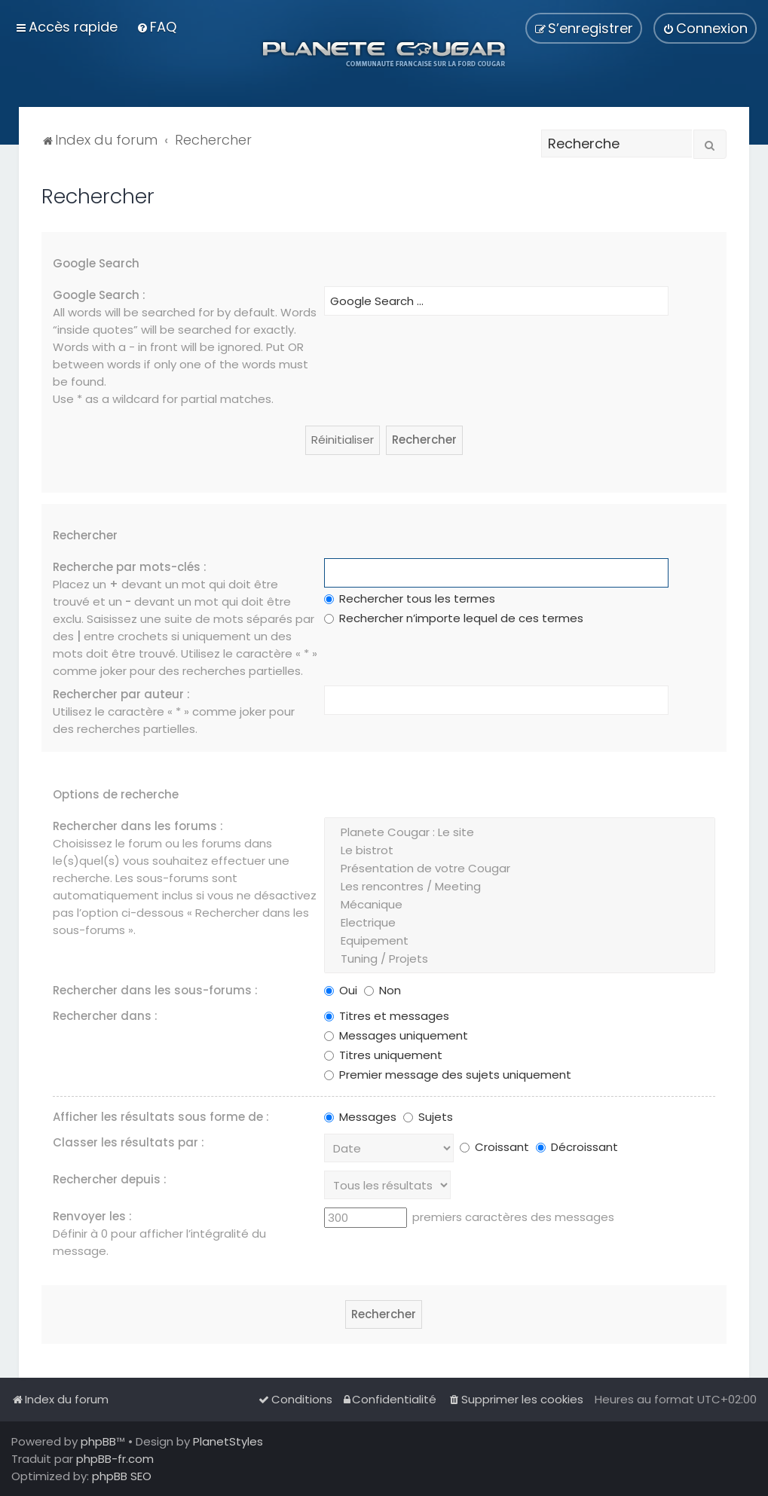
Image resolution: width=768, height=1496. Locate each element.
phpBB (98, 1441)
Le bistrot (519, 850)
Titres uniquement (383, 1055)
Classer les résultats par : (128, 1142)
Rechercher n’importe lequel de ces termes (453, 618)
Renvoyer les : (92, 1216)
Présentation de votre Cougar (519, 868)
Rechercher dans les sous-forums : (155, 990)
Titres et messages (386, 1016)
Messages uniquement (396, 1035)
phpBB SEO (121, 1476)
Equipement (519, 941)
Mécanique (519, 905)
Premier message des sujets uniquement (447, 1074)
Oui (340, 990)
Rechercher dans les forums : (138, 826)
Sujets (428, 1117)
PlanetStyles (228, 1441)
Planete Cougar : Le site (519, 832)
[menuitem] (156, 27)
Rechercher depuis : (110, 1179)
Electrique (519, 923)
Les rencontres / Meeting (519, 887)
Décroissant (577, 1147)
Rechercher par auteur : (121, 694)
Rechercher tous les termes (409, 598)
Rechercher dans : (105, 1016)
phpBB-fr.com (115, 1459)
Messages (360, 1117)
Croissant (494, 1147)
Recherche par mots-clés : (130, 567)
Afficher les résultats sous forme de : (161, 1117)
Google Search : (99, 295)
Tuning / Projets (519, 959)
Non (382, 990)
